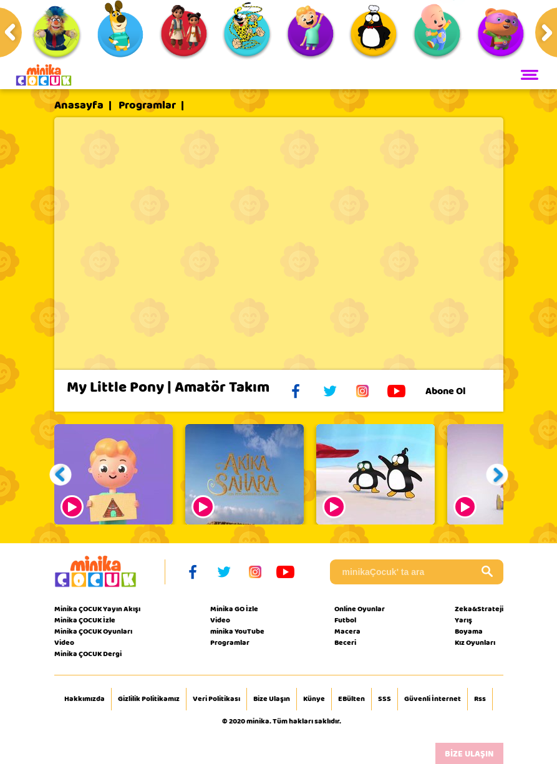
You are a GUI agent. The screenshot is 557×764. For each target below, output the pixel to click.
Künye (314, 699)
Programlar (147, 105)
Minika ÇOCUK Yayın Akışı (97, 608)
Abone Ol (455, 391)
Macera (347, 631)
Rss (480, 699)
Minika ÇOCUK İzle (84, 620)
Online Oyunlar (359, 608)
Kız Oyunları (475, 642)
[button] (60, 474)
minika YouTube (237, 631)
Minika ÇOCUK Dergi (88, 653)
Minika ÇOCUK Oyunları (93, 631)
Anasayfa (79, 105)
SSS (384, 699)
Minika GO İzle (234, 608)
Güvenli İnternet (432, 699)
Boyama (469, 631)
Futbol (345, 620)
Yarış (463, 620)
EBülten (351, 699)
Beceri (345, 642)
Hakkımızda (84, 699)
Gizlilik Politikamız (149, 699)
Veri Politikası (216, 699)
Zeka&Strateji (479, 608)
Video (64, 642)
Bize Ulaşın (271, 699)
